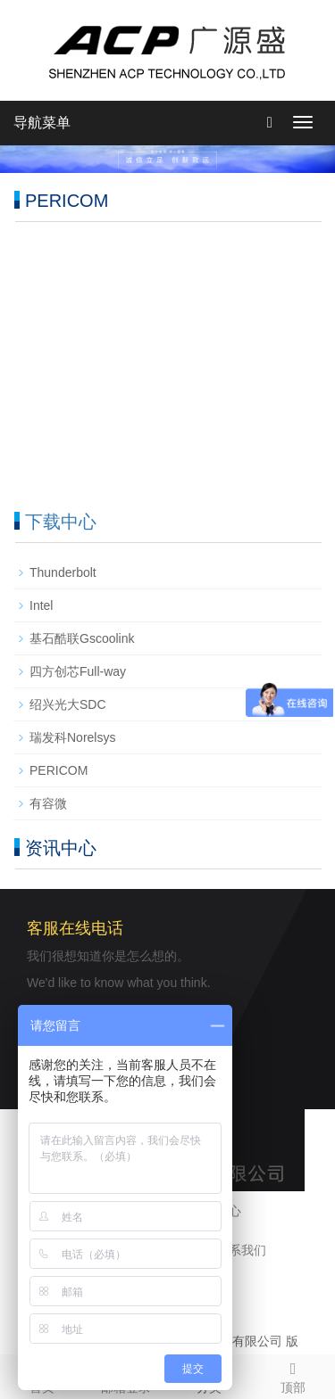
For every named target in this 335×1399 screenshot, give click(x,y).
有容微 (48, 803)
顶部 (293, 1375)
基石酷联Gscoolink (81, 638)
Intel (41, 605)
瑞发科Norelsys (72, 737)
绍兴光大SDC (67, 704)
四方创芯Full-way (77, 671)
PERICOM (58, 770)
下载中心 (60, 521)
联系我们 (241, 1250)
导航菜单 (42, 122)
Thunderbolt (62, 572)
